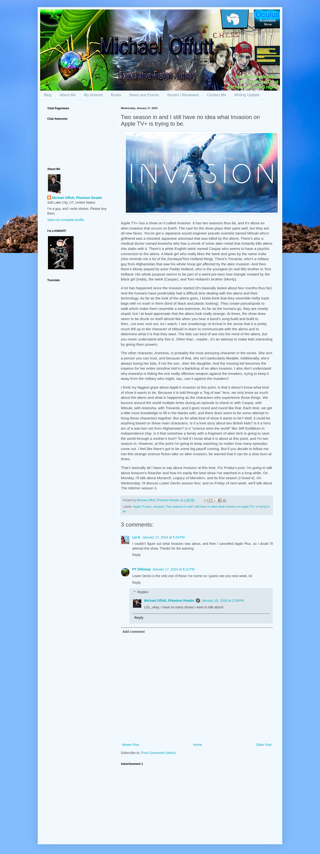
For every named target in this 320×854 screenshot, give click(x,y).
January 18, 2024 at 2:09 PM (223, 600)
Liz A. (136, 537)
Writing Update (246, 95)
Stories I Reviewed (183, 95)
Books (116, 95)
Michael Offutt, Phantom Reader (169, 600)
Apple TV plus (142, 506)
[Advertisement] (197, 801)
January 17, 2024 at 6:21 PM (173, 569)
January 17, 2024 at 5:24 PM (163, 537)
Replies (142, 592)
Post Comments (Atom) (158, 753)
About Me (68, 95)
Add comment (133, 632)
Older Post (264, 745)
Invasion (159, 506)
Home (197, 745)
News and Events (144, 95)
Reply (136, 555)
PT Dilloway (141, 569)
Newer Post (130, 745)
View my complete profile (65, 220)
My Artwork (93, 95)
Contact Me (216, 95)
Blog (48, 95)
